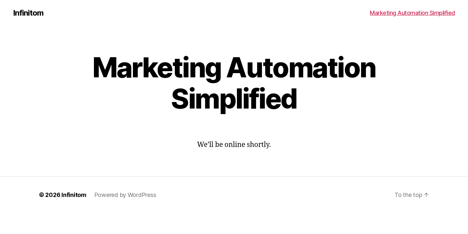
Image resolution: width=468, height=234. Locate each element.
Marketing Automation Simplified (412, 12)
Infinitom (28, 13)
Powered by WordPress (125, 194)
